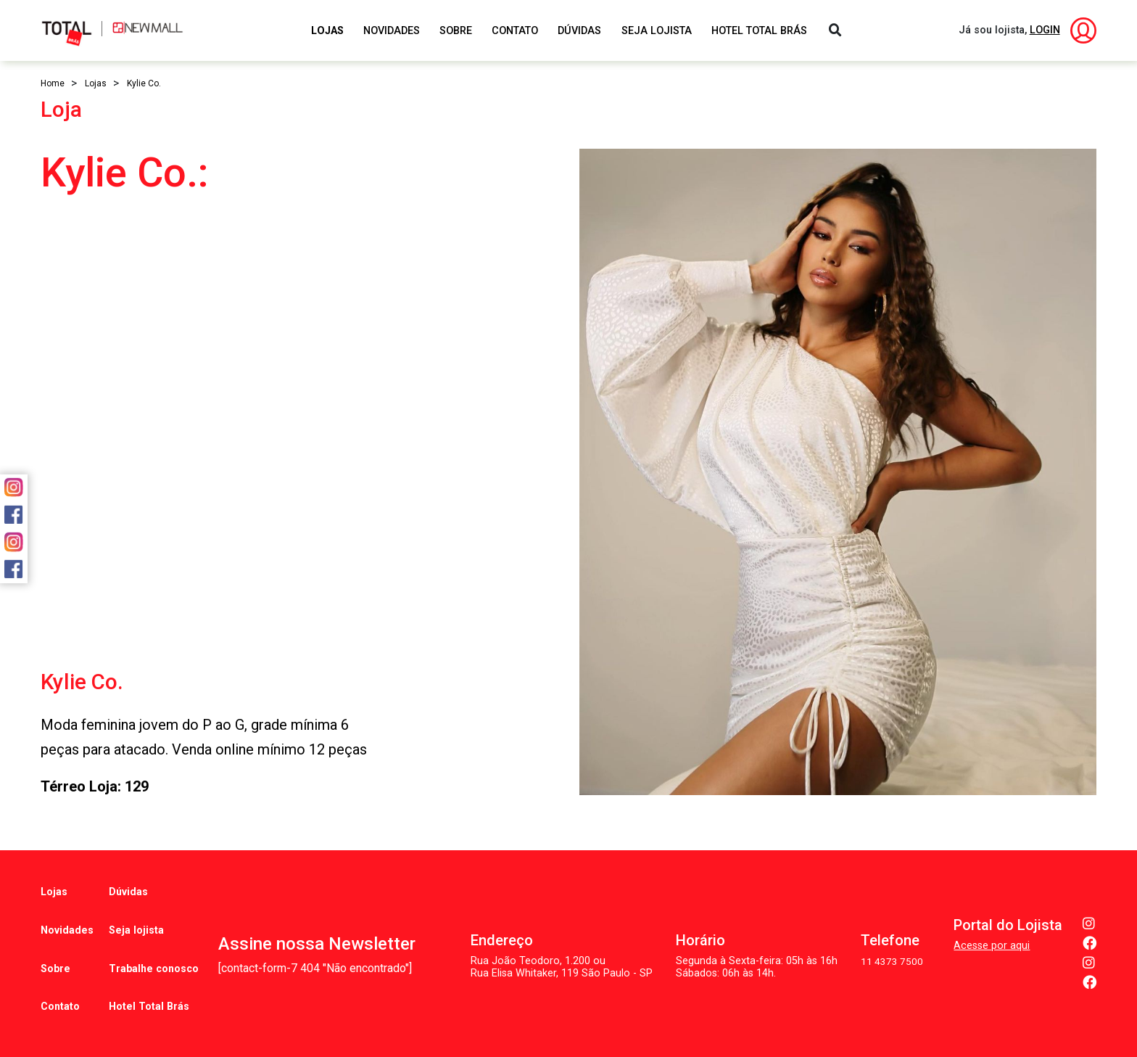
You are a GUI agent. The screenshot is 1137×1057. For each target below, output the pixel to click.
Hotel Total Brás (759, 31)
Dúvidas (579, 31)
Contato (515, 31)
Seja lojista (134, 914)
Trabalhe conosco (153, 941)
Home (53, 83)
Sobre (455, 31)
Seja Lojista (656, 31)
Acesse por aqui (992, 923)
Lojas (327, 31)
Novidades (391, 31)
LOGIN (1045, 30)
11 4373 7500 (891, 939)
